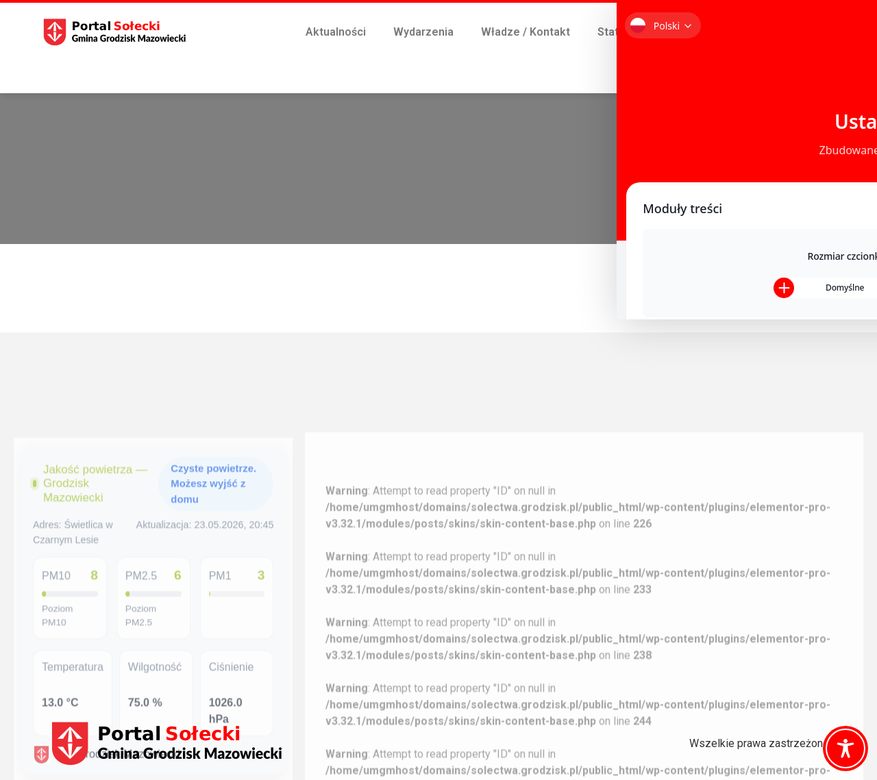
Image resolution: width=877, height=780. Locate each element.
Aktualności (336, 31)
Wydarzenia (423, 31)
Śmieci (679, 31)
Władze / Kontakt (525, 31)
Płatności (673, 63)
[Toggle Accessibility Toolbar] (845, 748)
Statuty (615, 31)
